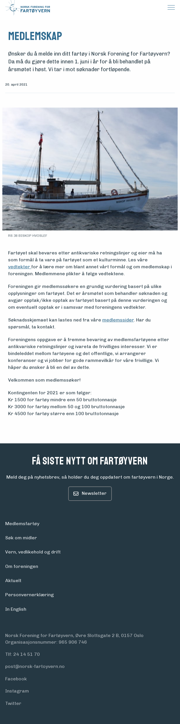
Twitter (13, 703)
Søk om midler (21, 537)
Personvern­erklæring (29, 594)
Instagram (17, 691)
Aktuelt (13, 580)
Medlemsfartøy (22, 523)
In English (15, 609)
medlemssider (118, 320)
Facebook (16, 679)
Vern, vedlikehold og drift (33, 552)
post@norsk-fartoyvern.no (35, 666)
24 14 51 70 (26, 654)
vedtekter (19, 267)
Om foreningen (21, 566)
